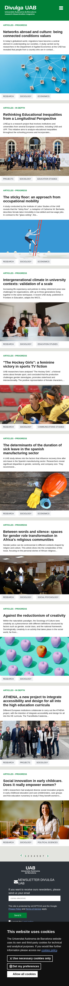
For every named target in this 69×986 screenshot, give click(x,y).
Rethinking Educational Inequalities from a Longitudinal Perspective (32, 117)
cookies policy (49, 950)
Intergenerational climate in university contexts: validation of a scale (34, 282)
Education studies (47, 179)
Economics (44, 96)
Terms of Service (33, 909)
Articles (8, 25)
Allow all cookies (22, 974)
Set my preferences (24, 966)
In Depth (20, 108)
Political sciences (48, 842)
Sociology (25, 96)
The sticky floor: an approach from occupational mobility (31, 199)
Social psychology (48, 597)
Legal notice (27, 921)
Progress (21, 25)
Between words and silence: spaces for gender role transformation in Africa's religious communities (33, 536)
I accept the (21, 921)
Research (8, 96)
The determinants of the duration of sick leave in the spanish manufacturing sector (32, 449)
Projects (8, 179)
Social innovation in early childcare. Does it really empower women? (32, 783)
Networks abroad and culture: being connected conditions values (33, 34)
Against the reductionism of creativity (34, 615)
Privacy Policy (15, 909)
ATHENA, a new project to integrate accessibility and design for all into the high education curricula (32, 701)
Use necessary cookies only (30, 958)
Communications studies (51, 427)
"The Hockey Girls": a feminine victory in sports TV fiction (28, 364)
